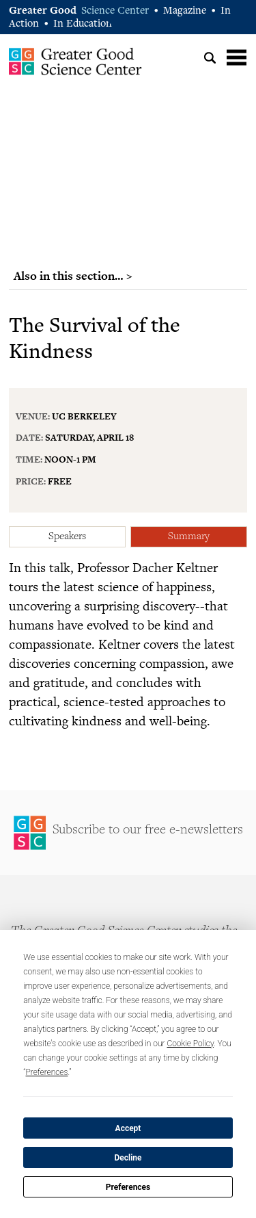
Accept (128, 1128)
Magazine (184, 11)
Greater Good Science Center (75, 61)
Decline (127, 1158)
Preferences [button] (47, 1072)
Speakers (67, 537)
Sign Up (128, 832)
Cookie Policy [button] (190, 1043)
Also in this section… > (73, 275)
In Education (82, 24)
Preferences (128, 1187)
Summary (189, 537)
